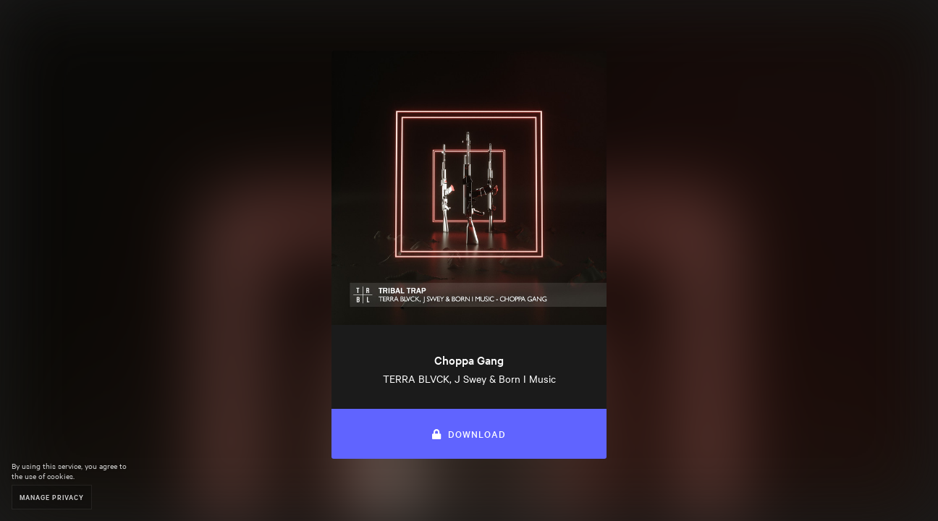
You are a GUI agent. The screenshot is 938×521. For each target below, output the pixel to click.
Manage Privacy (52, 496)
